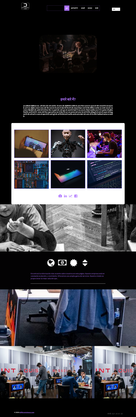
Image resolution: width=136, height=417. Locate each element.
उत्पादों (83, 8)
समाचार (90, 8)
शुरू (67, 8)
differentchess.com (27, 412)
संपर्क (96, 8)
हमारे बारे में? (74, 8)
